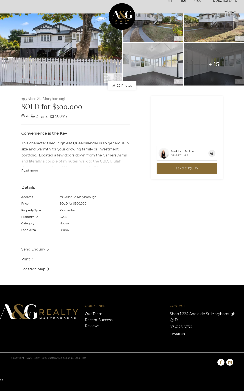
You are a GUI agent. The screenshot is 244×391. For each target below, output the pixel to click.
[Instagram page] (229, 361)
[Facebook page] (221, 361)
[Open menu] (7, 7)
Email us (177, 334)
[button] (27, 259)
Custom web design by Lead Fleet (67, 358)
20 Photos (122, 85)
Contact (231, 12)
